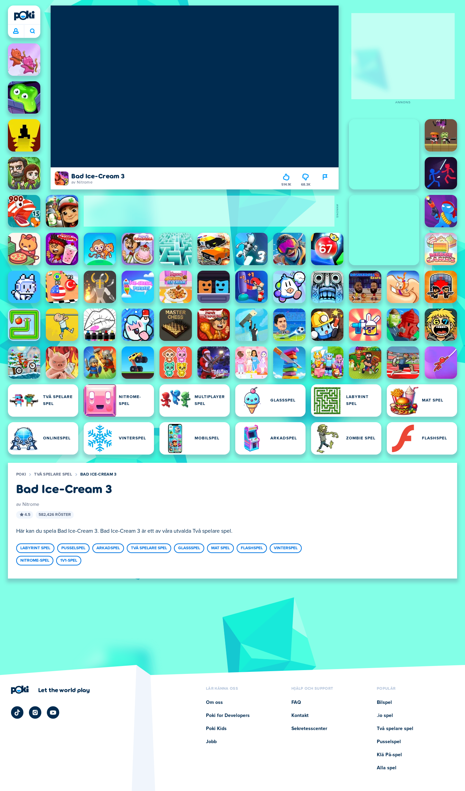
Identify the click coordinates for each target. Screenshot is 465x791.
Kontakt (300, 715)
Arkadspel (108, 548)
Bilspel (384, 702)
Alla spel (386, 768)
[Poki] (24, 15)
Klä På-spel (389, 754)
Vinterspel (286, 548)
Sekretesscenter (309, 728)
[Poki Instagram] (35, 712)
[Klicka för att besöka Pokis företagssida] (50, 689)
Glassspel (189, 548)
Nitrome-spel (34, 561)
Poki (21, 474)
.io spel (385, 715)
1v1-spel (68, 561)
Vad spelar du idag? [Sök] (32, 31)
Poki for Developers (228, 715)
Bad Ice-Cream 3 (98, 474)
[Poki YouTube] (53, 712)
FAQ (296, 702)
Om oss (214, 702)
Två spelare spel (53, 474)
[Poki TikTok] (17, 712)
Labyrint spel (35, 548)
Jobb (211, 741)
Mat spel (220, 548)
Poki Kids (216, 728)
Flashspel (252, 548)
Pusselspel (73, 548)
